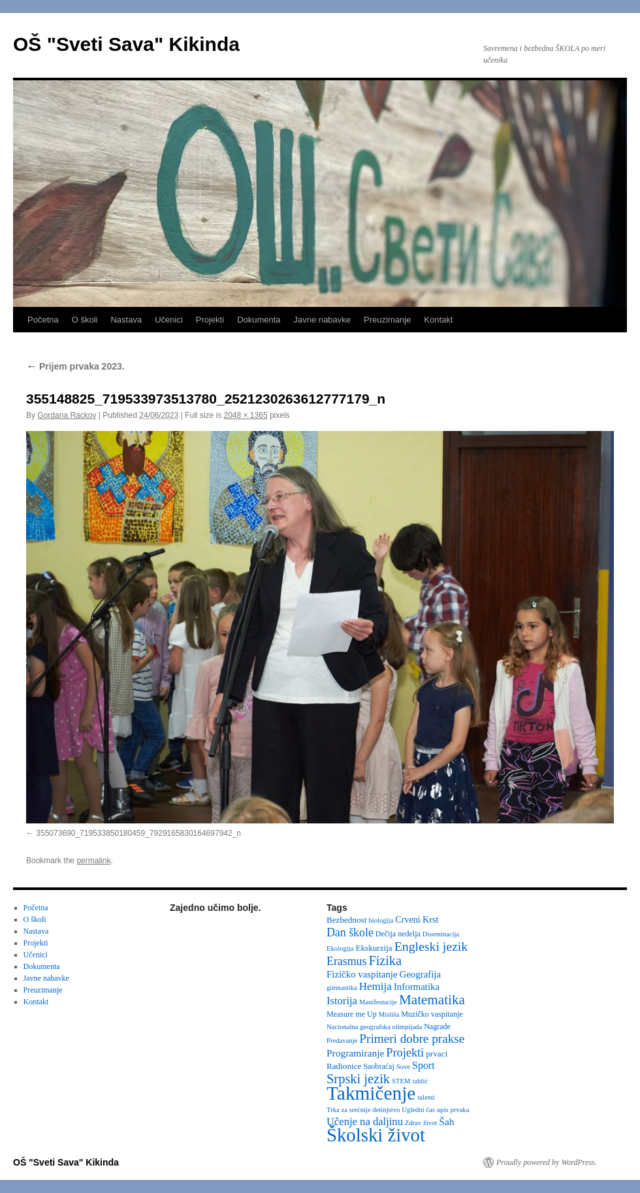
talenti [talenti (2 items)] (426, 1097)
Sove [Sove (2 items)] (403, 1066)
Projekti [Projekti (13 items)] (405, 1052)
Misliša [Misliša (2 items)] (389, 1014)
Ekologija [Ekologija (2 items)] (340, 948)
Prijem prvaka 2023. (75, 366)
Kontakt (438, 320)
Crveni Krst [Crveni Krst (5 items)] (416, 919)
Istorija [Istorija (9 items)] (342, 1000)
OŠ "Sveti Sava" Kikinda (126, 44)
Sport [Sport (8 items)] (423, 1065)
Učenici (169, 320)
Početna (43, 320)
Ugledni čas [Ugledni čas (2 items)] (418, 1109)
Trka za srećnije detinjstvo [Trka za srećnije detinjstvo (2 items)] (363, 1109)
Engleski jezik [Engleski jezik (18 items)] (431, 946)
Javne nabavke (322, 320)
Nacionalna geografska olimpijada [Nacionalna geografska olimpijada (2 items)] (374, 1026)
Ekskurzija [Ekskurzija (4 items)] (373, 948)
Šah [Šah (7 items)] (446, 1121)
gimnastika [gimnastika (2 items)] (342, 987)
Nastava (126, 320)
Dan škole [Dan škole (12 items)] (350, 932)
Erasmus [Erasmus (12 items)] (346, 961)
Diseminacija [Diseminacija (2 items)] (441, 934)
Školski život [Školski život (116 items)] (376, 1134)
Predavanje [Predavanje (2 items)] (342, 1040)
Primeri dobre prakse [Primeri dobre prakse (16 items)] (411, 1038)
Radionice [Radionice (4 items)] (344, 1066)
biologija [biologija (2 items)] (380, 920)
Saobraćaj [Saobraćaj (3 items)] (378, 1066)
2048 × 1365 (246, 415)
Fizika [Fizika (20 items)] (385, 960)
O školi (85, 320)
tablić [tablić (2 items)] (420, 1081)
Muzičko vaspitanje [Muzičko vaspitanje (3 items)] (431, 1014)
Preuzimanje (387, 320)
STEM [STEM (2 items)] (401, 1081)
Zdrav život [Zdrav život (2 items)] (421, 1122)
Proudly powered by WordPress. (546, 1162)
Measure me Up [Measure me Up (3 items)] (352, 1014)
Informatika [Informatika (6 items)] (417, 986)
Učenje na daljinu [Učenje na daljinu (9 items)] (365, 1121)
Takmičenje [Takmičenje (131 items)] (371, 1093)
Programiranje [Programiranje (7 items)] (355, 1052)
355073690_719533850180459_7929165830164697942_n (138, 833)
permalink (93, 860)
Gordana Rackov (66, 415)
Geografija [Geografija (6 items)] (420, 974)
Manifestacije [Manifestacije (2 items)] (378, 1002)
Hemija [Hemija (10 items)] (375, 986)
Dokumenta (258, 320)
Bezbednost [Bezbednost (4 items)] (346, 920)
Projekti (210, 320)
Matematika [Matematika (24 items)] (432, 1000)
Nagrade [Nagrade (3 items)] (437, 1026)
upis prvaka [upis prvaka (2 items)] (453, 1109)
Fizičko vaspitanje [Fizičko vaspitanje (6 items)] (362, 974)
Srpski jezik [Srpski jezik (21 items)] (358, 1079)
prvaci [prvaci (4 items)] (436, 1053)
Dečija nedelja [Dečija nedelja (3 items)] (398, 933)
